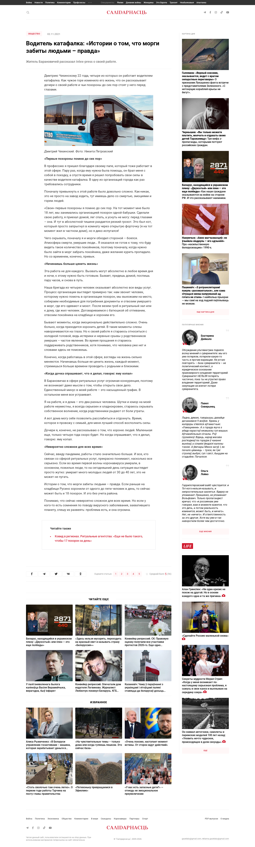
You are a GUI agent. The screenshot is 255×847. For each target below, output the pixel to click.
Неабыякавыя (187, 2)
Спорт (145, 818)
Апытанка (201, 2)
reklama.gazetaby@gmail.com (215, 839)
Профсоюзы (79, 2)
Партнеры (134, 818)
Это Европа (161, 2)
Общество (34, 33)
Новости (38, 2)
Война (29, 2)
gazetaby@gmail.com (191, 839)
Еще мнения (205, 531)
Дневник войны (133, 2)
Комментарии (64, 2)
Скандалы (106, 818)
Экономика (53, 818)
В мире (94, 818)
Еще (206, 751)
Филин (120, 2)
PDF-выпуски (211, 818)
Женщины (149, 2)
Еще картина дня (205, 312)
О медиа (225, 818)
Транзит (173, 2)
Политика (49, 2)
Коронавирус (120, 818)
